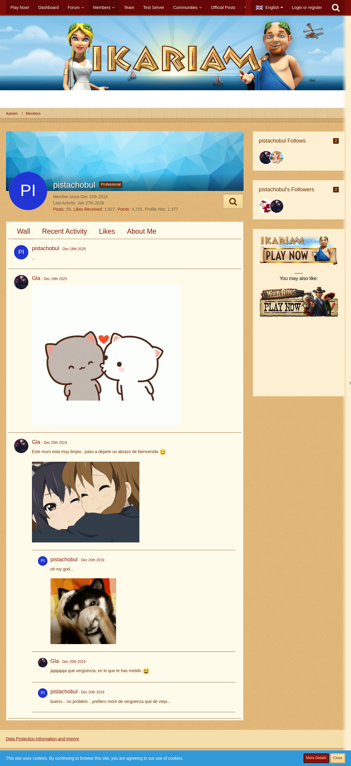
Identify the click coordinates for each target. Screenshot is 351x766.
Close (337, 758)
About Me (141, 231)
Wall (23, 231)
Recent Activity (64, 231)
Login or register (307, 7)
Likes (107, 231)
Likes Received (87, 209)
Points (123, 209)
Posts (58, 209)
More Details (316, 758)
